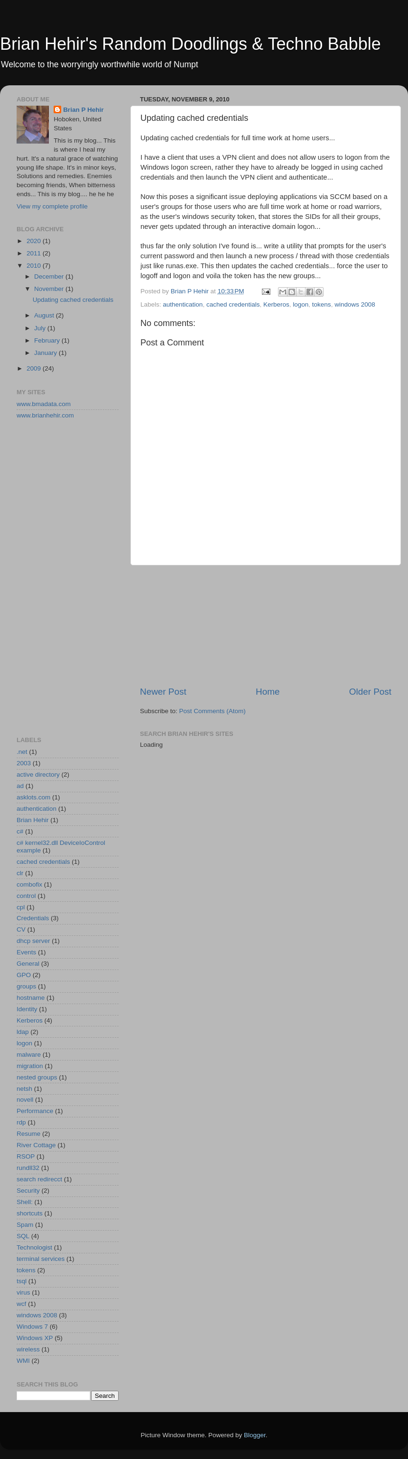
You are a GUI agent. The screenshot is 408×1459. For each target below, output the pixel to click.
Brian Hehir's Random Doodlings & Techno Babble (190, 44)
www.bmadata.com (44, 404)
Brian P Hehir (83, 109)
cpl (21, 907)
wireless (28, 1349)
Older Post (370, 692)
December (49, 276)
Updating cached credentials (73, 299)
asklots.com (33, 797)
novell (25, 1099)
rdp (21, 1122)
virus (23, 1292)
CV (21, 929)
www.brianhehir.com (45, 415)
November (49, 288)
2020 (35, 241)
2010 (35, 265)
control (26, 895)
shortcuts (30, 1213)
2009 (35, 368)
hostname (31, 997)
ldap (23, 1031)
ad (20, 785)
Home (267, 692)
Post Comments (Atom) (212, 711)
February (48, 340)
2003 (24, 763)
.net (22, 751)
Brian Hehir (33, 820)
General (28, 963)
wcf (21, 1303)
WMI (23, 1360)
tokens (321, 304)
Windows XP (35, 1337)
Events (26, 952)
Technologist (34, 1247)
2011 (35, 253)
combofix (29, 884)
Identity (27, 1009)
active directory (38, 774)
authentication (183, 304)
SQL (23, 1236)
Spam (25, 1224)
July (40, 328)
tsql (22, 1281)
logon (300, 304)
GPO (24, 975)
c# (20, 831)
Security (28, 1190)
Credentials (33, 918)
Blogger (255, 1435)
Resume (28, 1133)
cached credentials (233, 304)
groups (26, 986)
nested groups (37, 1077)
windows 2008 (354, 304)
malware (29, 1054)
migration (30, 1065)
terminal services (41, 1258)
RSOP (26, 1156)
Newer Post (163, 692)
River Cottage (36, 1145)
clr (20, 873)
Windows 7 (32, 1326)
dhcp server (33, 940)
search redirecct (39, 1179)
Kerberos (276, 304)
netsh (24, 1088)
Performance (35, 1111)
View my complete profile (52, 206)
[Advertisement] (266, 625)
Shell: (25, 1201)
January (46, 352)
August (45, 315)
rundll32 (28, 1167)
